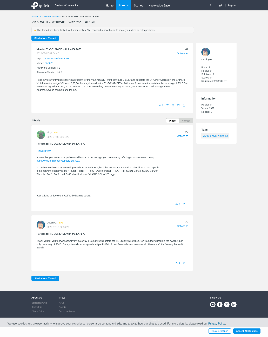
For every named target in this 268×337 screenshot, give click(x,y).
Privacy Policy (37, 311)
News (61, 303)
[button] (184, 105)
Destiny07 (52, 222)
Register (232, 5)
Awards (62, 307)
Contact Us (36, 307)
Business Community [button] (66, 5)
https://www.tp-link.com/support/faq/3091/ (58, 160)
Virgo (49, 132)
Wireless (57, 16)
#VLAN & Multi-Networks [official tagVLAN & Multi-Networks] (56, 58)
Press (62, 297)
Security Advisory (67, 311)
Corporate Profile (39, 303)
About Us (36, 297)
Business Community (41, 16)
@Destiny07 (44, 150)
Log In (220, 5)
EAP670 (48, 63)
